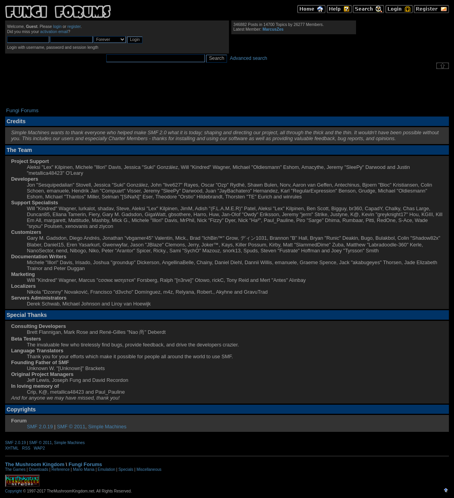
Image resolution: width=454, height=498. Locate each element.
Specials (125, 469)
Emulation (106, 469)
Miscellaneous (149, 469)
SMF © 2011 (71, 427)
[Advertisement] (227, 88)
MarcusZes (272, 29)
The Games (15, 469)
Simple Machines (107, 427)
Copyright (13, 491)
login (57, 26)
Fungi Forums (85, 464)
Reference (61, 469)
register (74, 26)
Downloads (38, 469)
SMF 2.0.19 (40, 427)
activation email (54, 32)
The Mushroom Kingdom (35, 464)
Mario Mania (83, 469)
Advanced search (248, 58)
